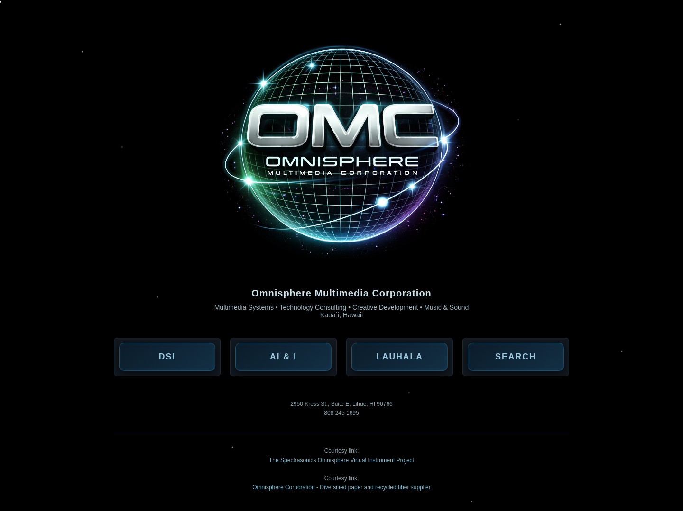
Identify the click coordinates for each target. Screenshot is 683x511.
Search (515, 356)
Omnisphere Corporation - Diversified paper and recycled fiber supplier (341, 487)
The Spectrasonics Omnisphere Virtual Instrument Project (341, 460)
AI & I (283, 356)
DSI (167, 356)
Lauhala (399, 356)
